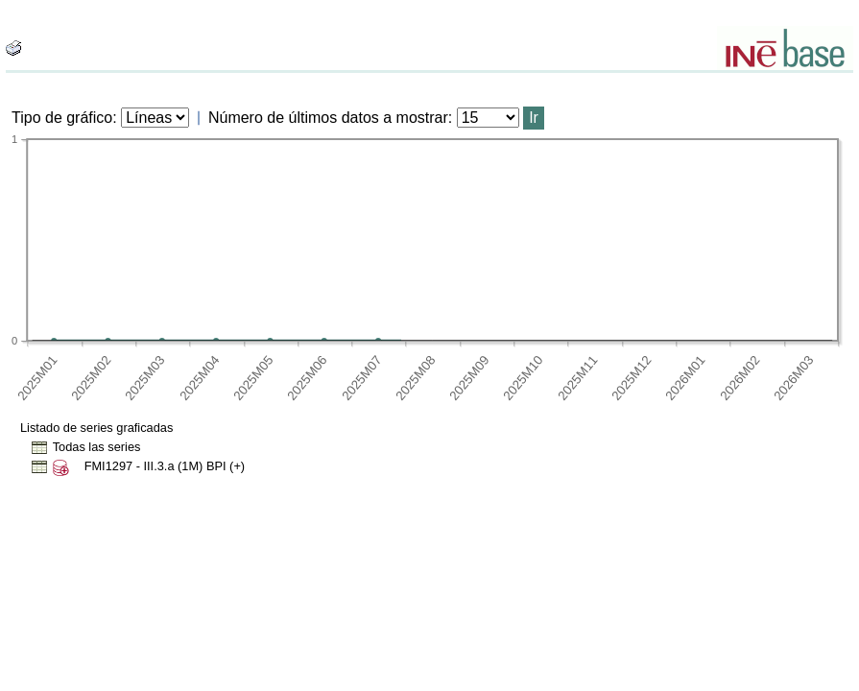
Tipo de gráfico (62, 117)
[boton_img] (13, 48)
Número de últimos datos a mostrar (328, 117)
